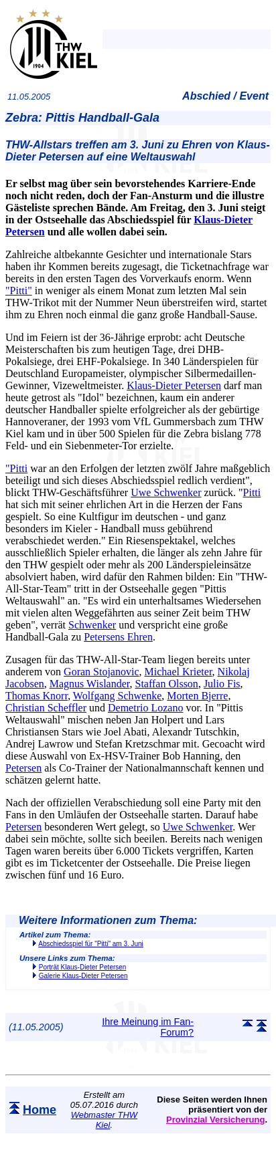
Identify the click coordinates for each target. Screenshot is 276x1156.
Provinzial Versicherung (215, 1120)
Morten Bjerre (197, 695)
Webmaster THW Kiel (104, 1120)
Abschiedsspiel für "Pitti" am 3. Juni (90, 943)
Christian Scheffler (45, 707)
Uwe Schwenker (166, 492)
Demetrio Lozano (145, 707)
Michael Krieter (178, 671)
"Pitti (16, 468)
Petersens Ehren (118, 637)
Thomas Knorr (36, 695)
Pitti (252, 492)
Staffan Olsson (166, 683)
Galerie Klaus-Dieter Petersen (83, 975)
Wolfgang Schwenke (117, 695)
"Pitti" (18, 290)
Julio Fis (222, 683)
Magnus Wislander (90, 683)
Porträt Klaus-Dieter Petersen (83, 967)
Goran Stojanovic (101, 671)
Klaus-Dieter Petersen (174, 385)
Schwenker (92, 624)
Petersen (23, 768)
